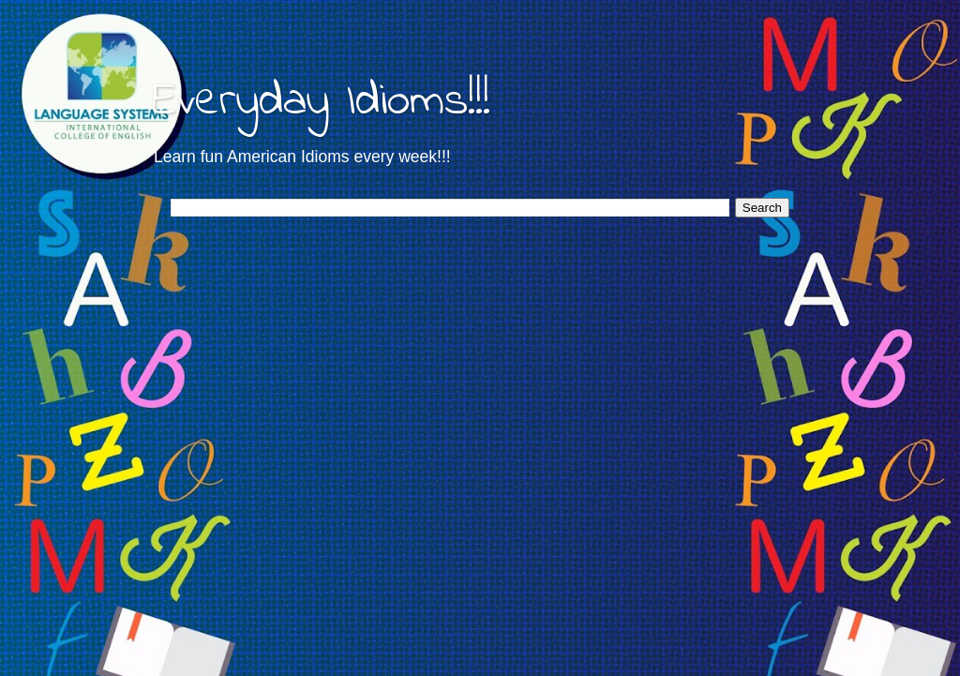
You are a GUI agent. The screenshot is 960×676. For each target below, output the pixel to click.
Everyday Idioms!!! (321, 102)
